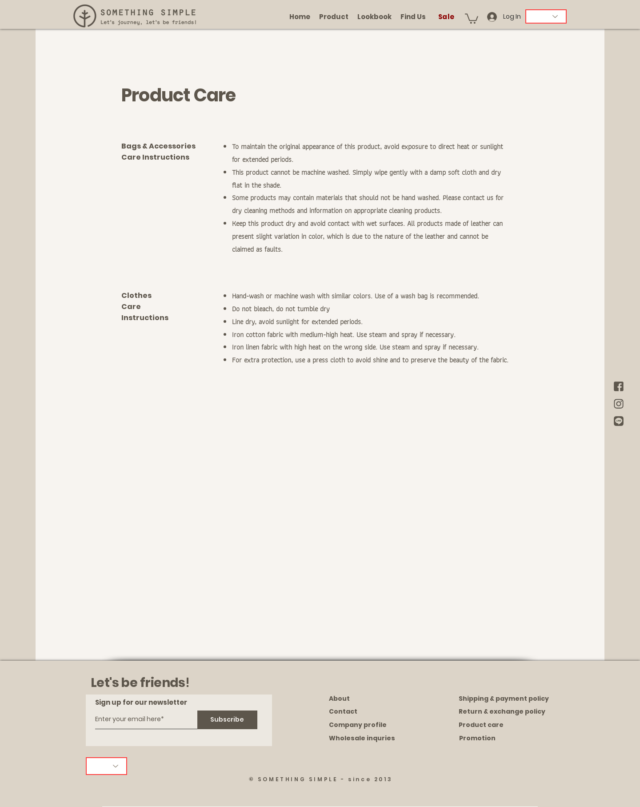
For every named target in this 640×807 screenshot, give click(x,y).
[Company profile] (370, 725)
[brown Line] (618, 421)
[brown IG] (618, 403)
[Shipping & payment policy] (504, 699)
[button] (471, 18)
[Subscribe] (227, 720)
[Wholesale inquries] (370, 738)
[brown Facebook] (618, 386)
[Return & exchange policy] (502, 712)
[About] (370, 699)
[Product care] (501, 725)
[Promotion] (501, 738)
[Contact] (370, 712)
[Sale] (447, 16)
